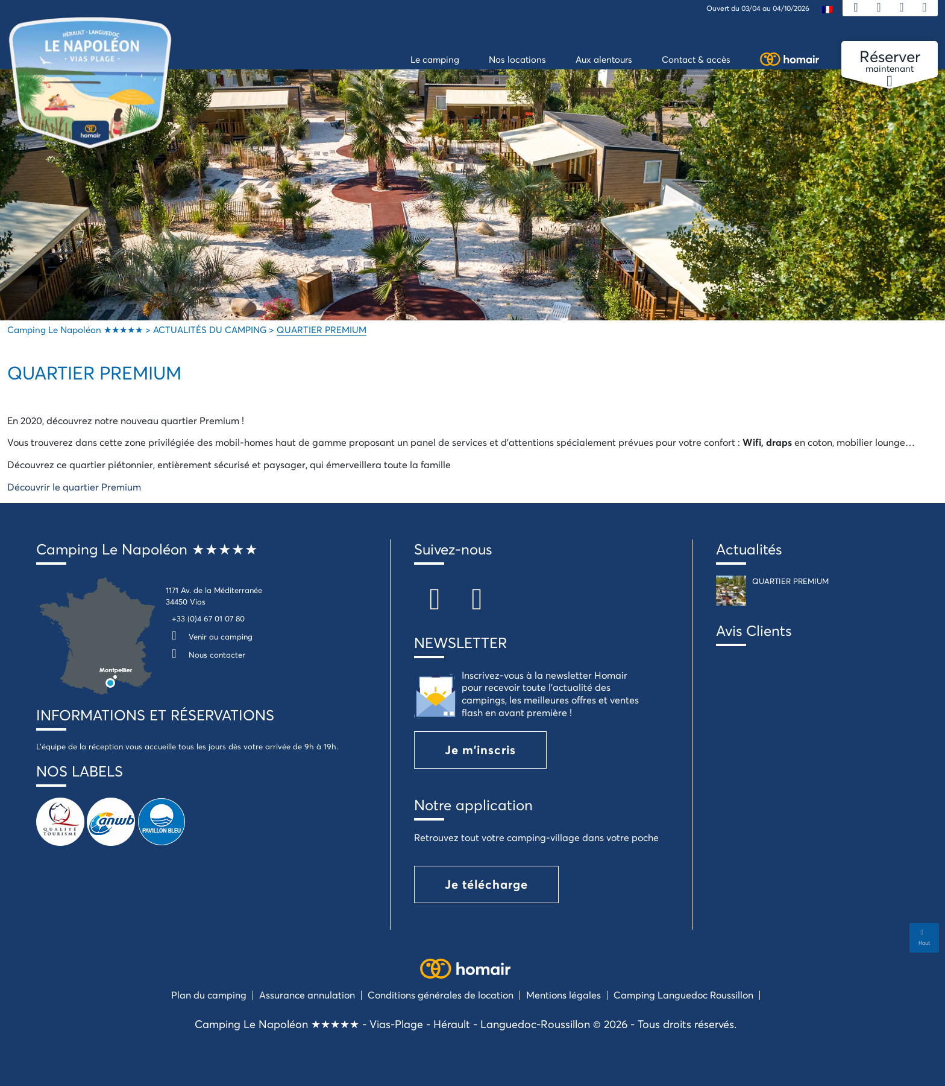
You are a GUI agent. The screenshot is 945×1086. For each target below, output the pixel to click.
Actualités (749, 549)
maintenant (889, 61)
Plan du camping (208, 994)
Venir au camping (209, 636)
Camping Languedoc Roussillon (683, 994)
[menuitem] (827, 8)
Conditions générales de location (440, 994)
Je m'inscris (480, 749)
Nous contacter (205, 654)
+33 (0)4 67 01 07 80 (208, 618)
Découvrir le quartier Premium (74, 486)
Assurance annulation (307, 994)
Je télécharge (486, 884)
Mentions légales (563, 994)
